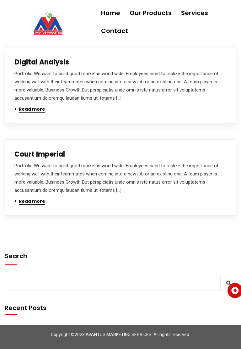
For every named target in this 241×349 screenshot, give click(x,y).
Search (16, 256)
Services (194, 12)
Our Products (151, 12)
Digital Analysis (41, 62)
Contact (114, 30)
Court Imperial (39, 154)
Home (110, 12)
